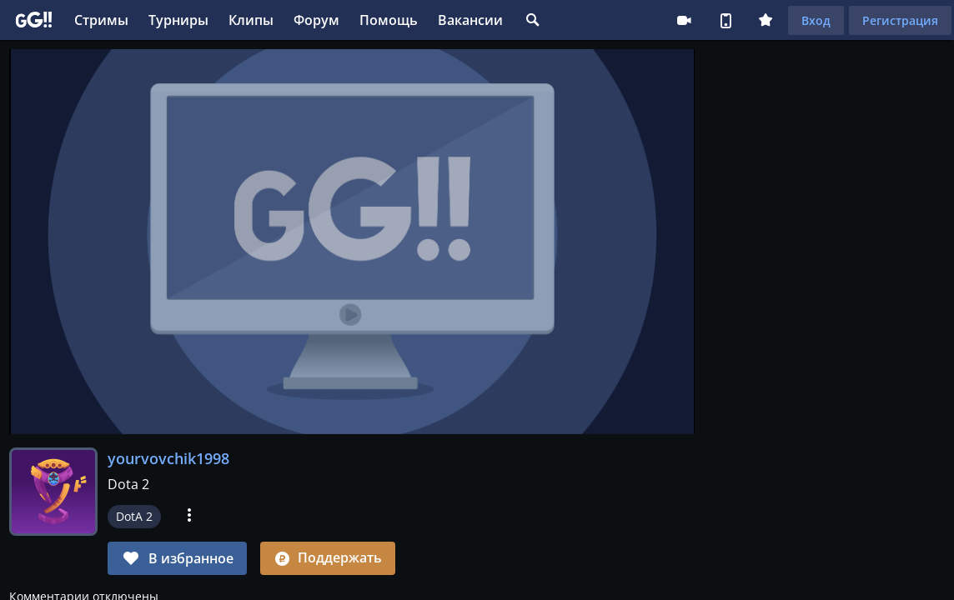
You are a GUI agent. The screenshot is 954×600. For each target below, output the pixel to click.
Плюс (765, 20)
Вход (816, 20)
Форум (316, 20)
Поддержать (328, 557)
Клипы (251, 20)
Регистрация (900, 20)
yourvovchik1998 (168, 458)
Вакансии (470, 20)
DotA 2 (134, 516)
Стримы (101, 20)
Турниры (178, 20)
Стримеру (684, 20)
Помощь (388, 20)
